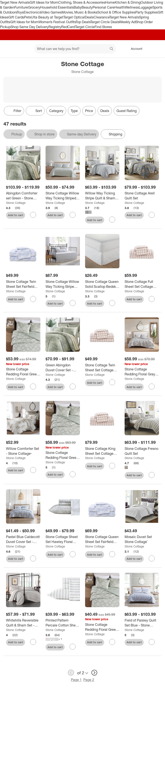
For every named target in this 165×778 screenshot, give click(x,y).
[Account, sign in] (134, 48)
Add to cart (15, 215)
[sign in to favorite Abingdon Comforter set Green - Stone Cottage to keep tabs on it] (33, 215)
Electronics (32, 12)
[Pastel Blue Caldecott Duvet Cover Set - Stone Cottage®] (23, 539)
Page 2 (88, 680)
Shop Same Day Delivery (30, 27)
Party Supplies (146, 12)
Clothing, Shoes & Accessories (81, 2)
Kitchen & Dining (128, 2)
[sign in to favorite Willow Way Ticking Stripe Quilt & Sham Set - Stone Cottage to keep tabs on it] (112, 220)
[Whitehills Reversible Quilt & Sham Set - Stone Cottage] (23, 623)
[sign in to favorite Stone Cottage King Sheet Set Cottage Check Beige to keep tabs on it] (112, 466)
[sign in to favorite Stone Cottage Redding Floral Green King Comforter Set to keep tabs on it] (33, 387)
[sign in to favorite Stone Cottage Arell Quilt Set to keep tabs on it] (152, 215)
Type (74, 111)
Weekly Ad (127, 22)
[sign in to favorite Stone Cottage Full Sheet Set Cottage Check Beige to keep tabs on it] (152, 299)
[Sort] (35, 110)
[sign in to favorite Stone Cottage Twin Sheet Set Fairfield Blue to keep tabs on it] (33, 299)
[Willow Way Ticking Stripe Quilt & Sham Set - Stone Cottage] (102, 196)
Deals (89, 17)
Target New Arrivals (15, 2)
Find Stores (103, 27)
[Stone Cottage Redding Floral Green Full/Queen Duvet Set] (102, 627)
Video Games (51, 12)
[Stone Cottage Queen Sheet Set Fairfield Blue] (102, 539)
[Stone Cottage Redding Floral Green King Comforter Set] (23, 372)
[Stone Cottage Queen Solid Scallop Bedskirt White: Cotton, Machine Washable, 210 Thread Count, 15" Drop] (102, 284)
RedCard (68, 27)
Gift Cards (16, 17)
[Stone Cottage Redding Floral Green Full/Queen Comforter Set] (63, 455)
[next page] (94, 672)
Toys (20, 12)
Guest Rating (126, 111)
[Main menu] (24, 48)
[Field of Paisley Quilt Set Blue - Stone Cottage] (142, 623)
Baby (78, 7)
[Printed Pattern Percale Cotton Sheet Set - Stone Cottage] (63, 623)
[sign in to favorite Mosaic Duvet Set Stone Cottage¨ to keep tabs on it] (152, 558)
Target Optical (74, 17)
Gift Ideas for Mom (44, 2)
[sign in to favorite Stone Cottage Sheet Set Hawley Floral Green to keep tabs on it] (73, 554)
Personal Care (104, 7)
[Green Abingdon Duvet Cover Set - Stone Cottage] (63, 368)
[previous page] (70, 672)
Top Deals (83, 22)
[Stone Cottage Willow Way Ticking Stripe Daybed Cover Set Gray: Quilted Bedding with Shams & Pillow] (63, 284)
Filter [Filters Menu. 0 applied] (14, 110)
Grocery (34, 7)
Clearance (101, 17)
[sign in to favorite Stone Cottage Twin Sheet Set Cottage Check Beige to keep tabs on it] (112, 382)
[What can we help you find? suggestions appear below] (75, 48)
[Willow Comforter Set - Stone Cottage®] (23, 451)
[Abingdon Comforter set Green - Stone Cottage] (23, 196)
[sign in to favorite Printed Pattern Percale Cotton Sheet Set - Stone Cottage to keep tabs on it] (73, 647)
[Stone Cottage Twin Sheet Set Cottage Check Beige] (102, 368)
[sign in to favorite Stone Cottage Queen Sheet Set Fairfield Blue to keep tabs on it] (112, 554)
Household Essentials (57, 7)
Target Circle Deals (104, 22)
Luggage (145, 7)
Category (56, 111)
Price (89, 111)
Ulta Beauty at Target (47, 17)
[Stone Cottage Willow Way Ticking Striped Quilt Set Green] (63, 196)
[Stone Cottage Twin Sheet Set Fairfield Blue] (23, 284)
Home (110, 2)
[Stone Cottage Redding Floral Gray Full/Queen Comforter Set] (142, 372)
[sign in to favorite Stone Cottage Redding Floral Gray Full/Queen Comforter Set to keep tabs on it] (152, 387)
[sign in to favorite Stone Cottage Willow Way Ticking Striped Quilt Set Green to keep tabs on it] (73, 215)
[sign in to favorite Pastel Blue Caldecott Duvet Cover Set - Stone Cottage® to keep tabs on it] (33, 558)
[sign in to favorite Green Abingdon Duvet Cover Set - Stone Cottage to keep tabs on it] (73, 387)
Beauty (87, 7)
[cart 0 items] (156, 48)
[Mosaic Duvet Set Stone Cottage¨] (142, 539)
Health (120, 7)
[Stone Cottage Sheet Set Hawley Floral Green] (63, 539)
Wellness (132, 7)
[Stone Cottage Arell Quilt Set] (142, 196)
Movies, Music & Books (79, 12)
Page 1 (76, 680)
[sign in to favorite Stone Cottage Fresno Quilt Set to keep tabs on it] (152, 475)
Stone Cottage (16, 203)
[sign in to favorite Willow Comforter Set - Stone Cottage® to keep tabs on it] (33, 470)
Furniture (21, 7)
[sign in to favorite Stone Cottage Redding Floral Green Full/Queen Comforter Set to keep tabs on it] (73, 474)
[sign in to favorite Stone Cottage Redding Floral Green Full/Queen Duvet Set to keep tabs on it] (112, 642)
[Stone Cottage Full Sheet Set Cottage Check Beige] (142, 284)
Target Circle (85, 27)
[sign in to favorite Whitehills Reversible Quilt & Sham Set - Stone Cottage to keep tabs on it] (33, 642)
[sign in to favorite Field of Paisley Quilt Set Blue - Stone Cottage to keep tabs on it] (152, 642)
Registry (55, 27)
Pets (27, 17)
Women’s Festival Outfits (57, 22)
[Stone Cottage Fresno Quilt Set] (142, 451)
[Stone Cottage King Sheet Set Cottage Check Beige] (102, 451)
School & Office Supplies (116, 12)
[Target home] (9, 49)
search (112, 49)
